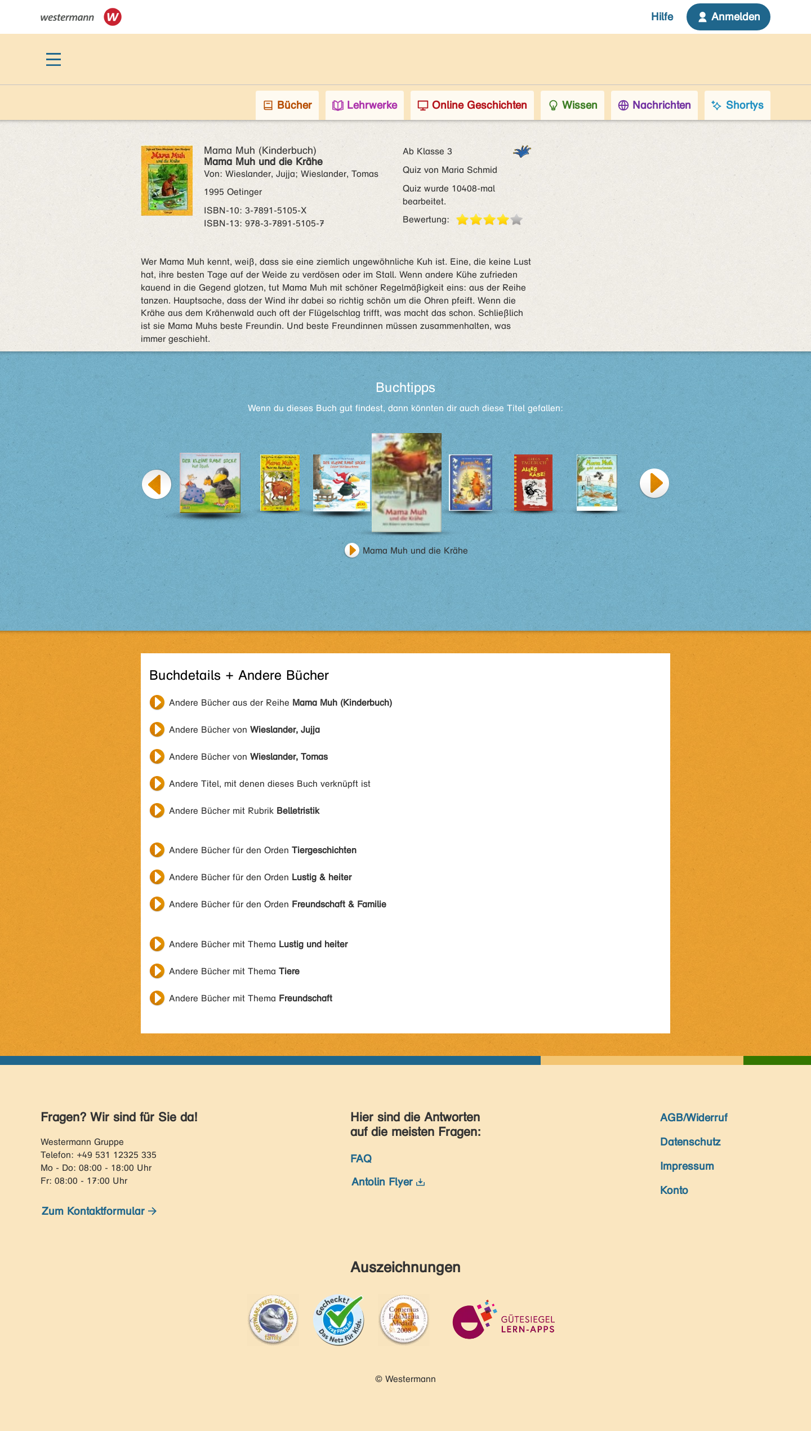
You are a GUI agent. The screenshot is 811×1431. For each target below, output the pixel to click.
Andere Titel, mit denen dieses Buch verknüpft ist (270, 783)
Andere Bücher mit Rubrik (244, 810)
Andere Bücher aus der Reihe (280, 702)
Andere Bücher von (244, 729)
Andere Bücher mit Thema (258, 944)
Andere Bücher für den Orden (263, 850)
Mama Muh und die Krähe (415, 550)
